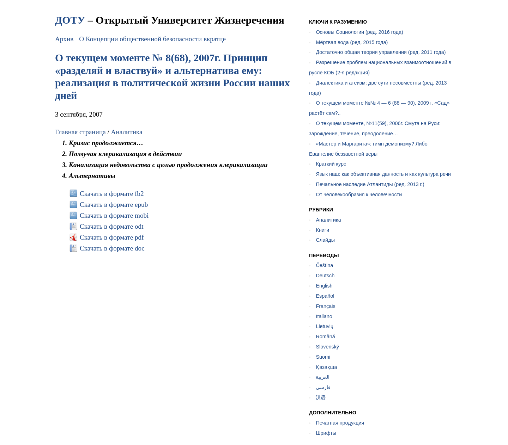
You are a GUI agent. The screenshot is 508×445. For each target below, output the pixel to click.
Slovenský (327, 347)
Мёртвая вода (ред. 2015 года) (352, 42)
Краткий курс (331, 164)
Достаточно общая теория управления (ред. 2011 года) (381, 52)
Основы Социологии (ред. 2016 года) (359, 32)
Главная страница (80, 132)
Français (325, 306)
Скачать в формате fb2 (112, 193)
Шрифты (326, 433)
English (324, 286)
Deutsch (325, 275)
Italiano (324, 316)
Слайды (325, 240)
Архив (64, 39)
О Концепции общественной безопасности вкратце (152, 39)
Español (325, 296)
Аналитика (127, 132)
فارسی (323, 387)
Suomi (323, 357)
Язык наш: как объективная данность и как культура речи (383, 174)
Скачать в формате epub (114, 204)
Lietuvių (324, 326)
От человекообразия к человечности (359, 194)
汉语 (321, 397)
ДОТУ (70, 20)
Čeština (324, 265)
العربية (322, 377)
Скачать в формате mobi (114, 215)
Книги (322, 230)
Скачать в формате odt (112, 226)
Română (325, 336)
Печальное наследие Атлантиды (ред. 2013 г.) (370, 184)
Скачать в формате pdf (112, 237)
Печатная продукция (340, 423)
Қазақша (326, 367)
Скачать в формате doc (112, 248)
